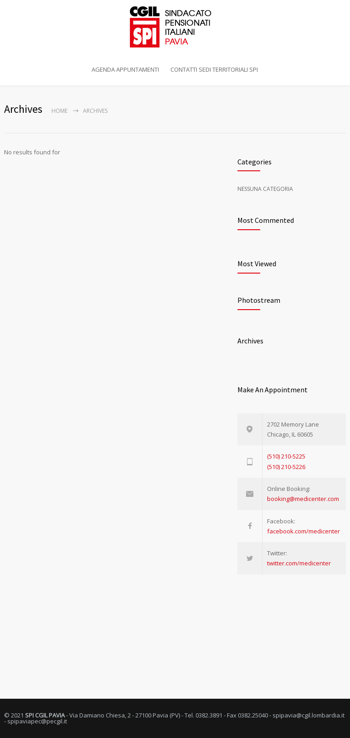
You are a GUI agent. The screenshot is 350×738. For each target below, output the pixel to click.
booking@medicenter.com (303, 499)
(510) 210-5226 (286, 467)
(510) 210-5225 (286, 456)
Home (59, 111)
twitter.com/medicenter (299, 563)
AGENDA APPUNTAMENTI (125, 69)
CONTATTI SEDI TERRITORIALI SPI (214, 69)
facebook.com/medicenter (303, 531)
